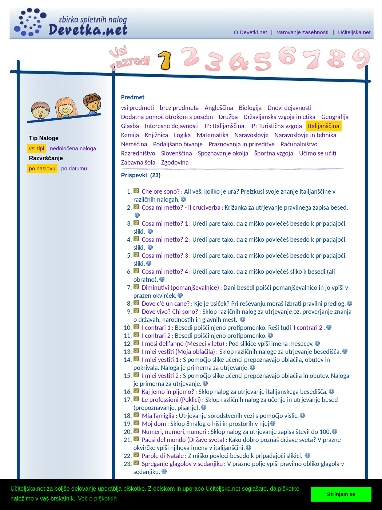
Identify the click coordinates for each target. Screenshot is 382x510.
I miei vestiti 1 (160, 360)
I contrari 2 (308, 328)
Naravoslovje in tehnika (305, 135)
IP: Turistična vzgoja (276, 126)
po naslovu (42, 168)
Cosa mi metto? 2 (165, 240)
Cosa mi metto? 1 (165, 224)
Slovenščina (176, 153)
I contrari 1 (156, 328)
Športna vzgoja (273, 153)
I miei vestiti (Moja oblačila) (178, 352)
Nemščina (134, 144)
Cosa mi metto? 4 (165, 272)
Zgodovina (174, 162)
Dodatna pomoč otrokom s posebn (167, 117)
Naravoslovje (251, 135)
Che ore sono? (161, 191)
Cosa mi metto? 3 (165, 256)
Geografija (335, 117)
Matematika (212, 135)
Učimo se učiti (318, 153)
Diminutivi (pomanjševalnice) (180, 288)
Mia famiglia (158, 416)
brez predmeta (179, 108)
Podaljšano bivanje (178, 144)
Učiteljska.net (354, 32)
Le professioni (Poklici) (171, 400)
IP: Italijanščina (224, 126)
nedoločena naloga (73, 148)
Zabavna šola (138, 162)
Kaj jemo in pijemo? (168, 392)
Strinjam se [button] (341, 494)
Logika (182, 135)
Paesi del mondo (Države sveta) (183, 440)
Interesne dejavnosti (172, 126)
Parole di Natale (163, 456)
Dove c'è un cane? (166, 304)
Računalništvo (299, 144)
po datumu (74, 168)
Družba (228, 117)
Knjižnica (156, 135)
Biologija (250, 108)
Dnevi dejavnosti (290, 108)
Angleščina (218, 108)
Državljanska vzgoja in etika (279, 117)
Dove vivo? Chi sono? (170, 312)
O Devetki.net (250, 32)
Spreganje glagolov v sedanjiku (182, 464)
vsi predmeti (137, 108)
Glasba (130, 126)
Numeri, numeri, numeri (174, 432)
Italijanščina (323, 126)
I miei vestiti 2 (160, 376)
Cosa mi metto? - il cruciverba (181, 207)
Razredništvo (138, 153)
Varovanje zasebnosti (302, 32)
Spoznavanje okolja (223, 153)
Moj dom (154, 424)
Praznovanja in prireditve (241, 144)
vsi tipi (36, 148)
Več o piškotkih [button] (97, 498)
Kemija (130, 135)
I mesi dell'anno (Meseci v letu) (183, 344)
